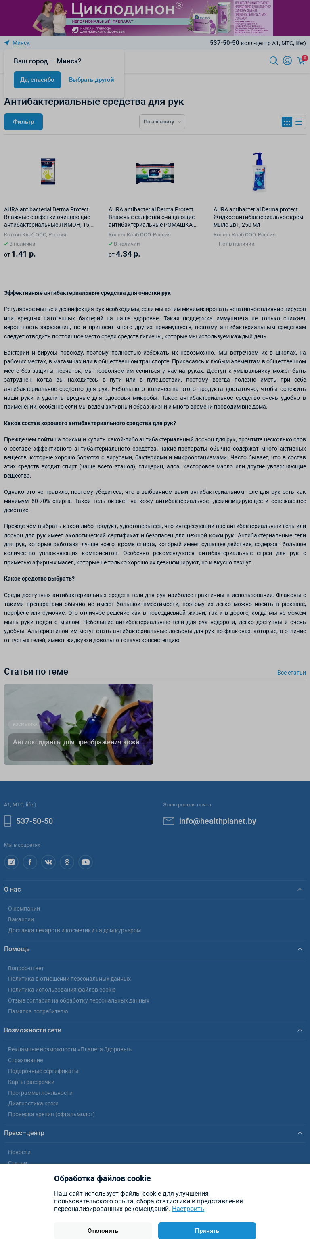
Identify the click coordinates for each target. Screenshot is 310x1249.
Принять (207, 1230)
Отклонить (103, 1230)
